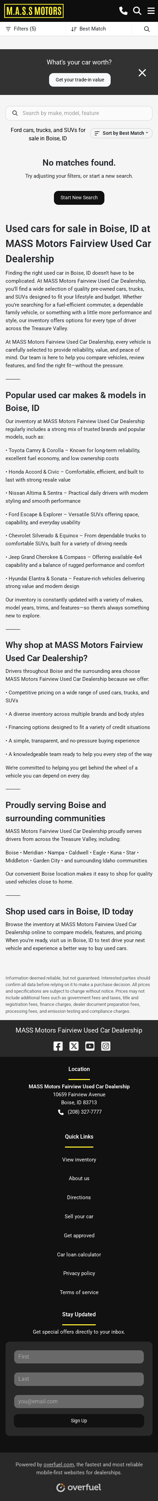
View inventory (79, 1160)
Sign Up (79, 1420)
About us (79, 1178)
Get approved (79, 1235)
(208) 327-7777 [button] (80, 1112)
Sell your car (79, 1216)
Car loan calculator (79, 1255)
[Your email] (79, 1401)
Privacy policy (79, 1273)
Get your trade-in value (80, 79)
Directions (79, 1197)
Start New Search (79, 197)
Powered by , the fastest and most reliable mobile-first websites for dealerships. (79, 1474)
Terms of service (79, 1292)
